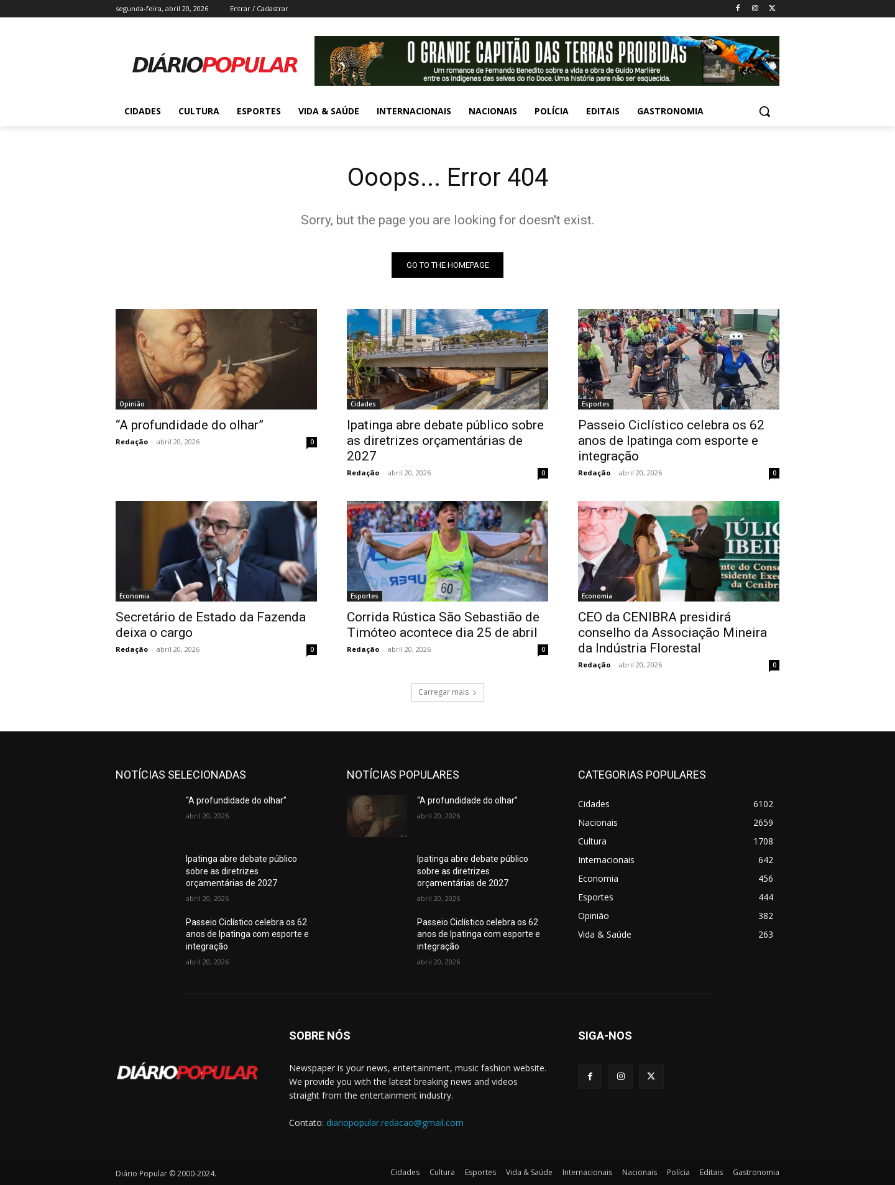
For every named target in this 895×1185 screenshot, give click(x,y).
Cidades (363, 404)
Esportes (596, 404)
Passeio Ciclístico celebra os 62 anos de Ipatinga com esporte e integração (671, 441)
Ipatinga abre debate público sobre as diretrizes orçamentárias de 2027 (445, 441)
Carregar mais (447, 692)
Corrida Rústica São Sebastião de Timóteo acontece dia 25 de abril (443, 625)
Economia (134, 596)
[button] (764, 111)
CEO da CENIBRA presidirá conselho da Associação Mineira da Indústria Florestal (672, 633)
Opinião (132, 404)
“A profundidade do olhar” (190, 425)
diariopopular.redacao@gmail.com (395, 1122)
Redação (132, 441)
